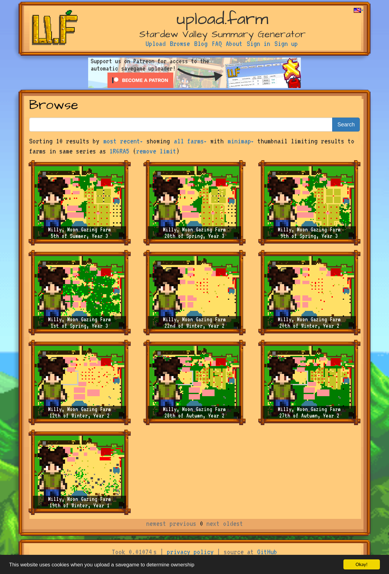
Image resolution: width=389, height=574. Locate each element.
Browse (180, 44)
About (234, 44)
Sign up (286, 44)
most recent (123, 141)
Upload (156, 44)
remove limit (156, 151)
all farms (190, 141)
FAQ (217, 44)
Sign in (258, 44)
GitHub (267, 552)
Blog (201, 44)
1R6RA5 (119, 151)
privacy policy (190, 552)
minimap (240, 141)
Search (346, 124)
